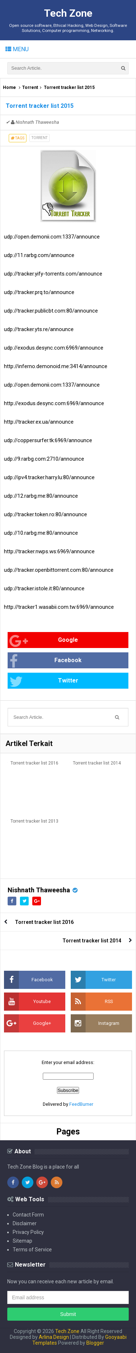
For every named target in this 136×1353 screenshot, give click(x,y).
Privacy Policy (28, 1232)
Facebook (45, 661)
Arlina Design (54, 1337)
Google (43, 641)
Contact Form (28, 1215)
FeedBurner (81, 1104)
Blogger (95, 1343)
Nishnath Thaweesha (39, 890)
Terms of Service (32, 1249)
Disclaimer (25, 1223)
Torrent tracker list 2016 (34, 763)
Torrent (30, 87)
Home (9, 87)
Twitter (43, 682)
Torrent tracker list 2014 (97, 763)
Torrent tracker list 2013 (34, 821)
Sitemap (22, 1241)
